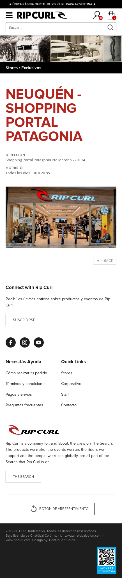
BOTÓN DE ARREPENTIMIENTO (64, 509)
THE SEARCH (23, 477)
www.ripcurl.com (18, 540)
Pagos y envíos (19, 394)
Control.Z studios (62, 540)
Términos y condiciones (26, 383)
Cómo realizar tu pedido (26, 373)
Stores (66, 373)
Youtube (39, 342)
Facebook (11, 342)
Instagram (25, 342)
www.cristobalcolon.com (83, 536)
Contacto (69, 405)
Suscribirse (24, 320)
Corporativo (71, 383)
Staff (65, 394)
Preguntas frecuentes (24, 405)
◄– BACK (104, 260)
